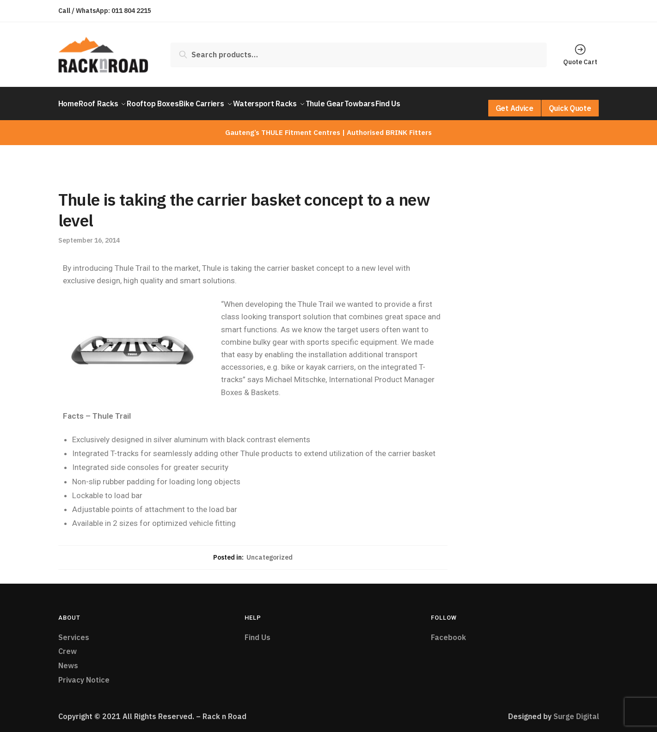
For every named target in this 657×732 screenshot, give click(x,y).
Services (73, 631)
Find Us (257, 631)
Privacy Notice (84, 674)
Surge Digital (576, 710)
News (68, 660)
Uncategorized (269, 552)
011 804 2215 (131, 10)
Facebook (448, 631)
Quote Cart (580, 54)
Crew (67, 645)
